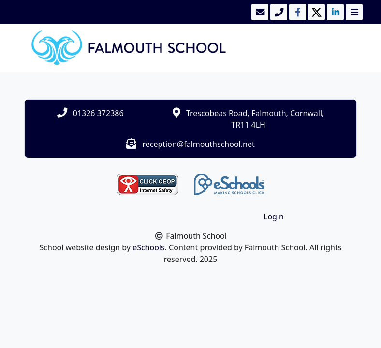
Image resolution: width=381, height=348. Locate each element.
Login (274, 216)
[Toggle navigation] (353, 12)
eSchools (148, 247)
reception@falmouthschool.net (198, 144)
